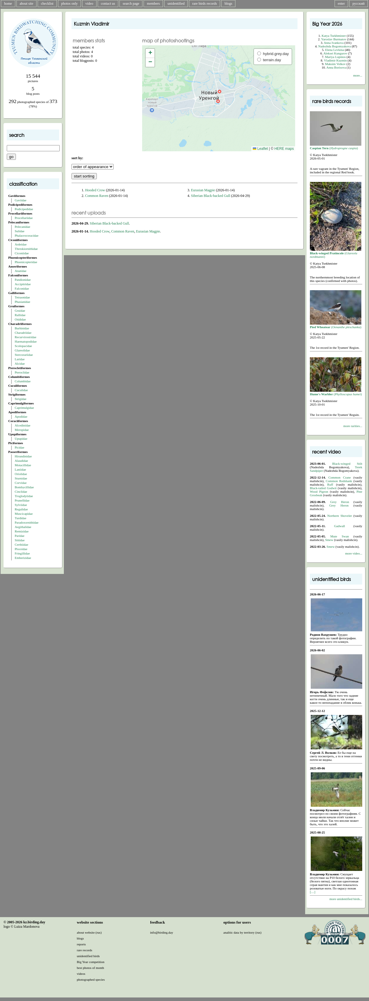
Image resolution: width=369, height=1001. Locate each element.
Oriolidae (21, 474)
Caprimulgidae (24, 407)
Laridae (20, 359)
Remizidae (22, 531)
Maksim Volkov (335, 64)
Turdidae (20, 518)
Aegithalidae (23, 527)
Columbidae (23, 381)
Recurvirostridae (25, 337)
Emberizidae (23, 558)
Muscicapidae (24, 513)
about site (26, 3)
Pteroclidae (22, 372)
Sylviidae (21, 505)
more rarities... (352, 426)
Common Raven (96, 196)
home (8, 3)
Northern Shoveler (339, 515)
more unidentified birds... (345, 899)
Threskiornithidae (26, 248)
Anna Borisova (336, 67)
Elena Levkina (334, 50)
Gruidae (20, 310)
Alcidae (20, 363)
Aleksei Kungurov (335, 53)
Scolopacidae (23, 346)
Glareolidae (22, 350)
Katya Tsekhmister (334, 35)
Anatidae (20, 271)
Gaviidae (20, 200)
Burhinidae (22, 328)
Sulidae (19, 231)
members (153, 3)
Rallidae (20, 315)
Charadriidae (23, 332)
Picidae (19, 447)
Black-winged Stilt (347, 463)
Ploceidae (21, 549)
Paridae (19, 535)
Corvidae (20, 482)
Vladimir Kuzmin (335, 60)
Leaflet (260, 149)
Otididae (20, 319)
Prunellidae (22, 500)
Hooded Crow (95, 190)
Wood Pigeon (319, 491)
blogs (228, 3)
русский (359, 3)
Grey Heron (339, 502)
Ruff (330, 484)
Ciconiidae (22, 253)
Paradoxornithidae (27, 522)
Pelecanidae (22, 226)
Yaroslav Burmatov (333, 39)
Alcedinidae (22, 425)
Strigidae (20, 399)
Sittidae (20, 540)
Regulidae (21, 509)
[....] (312, 892)
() (335, 146)
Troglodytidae (24, 496)
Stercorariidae (24, 354)
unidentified (175, 3)
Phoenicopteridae (26, 262)
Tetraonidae (22, 297)
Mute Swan (339, 536)
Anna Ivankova (334, 42)
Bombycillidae (24, 487)
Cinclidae (21, 491)
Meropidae (22, 429)
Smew (329, 540)
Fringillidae (22, 553)
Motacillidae (23, 465)
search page (131, 3)
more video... (353, 553)
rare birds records (204, 3)
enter (341, 3)
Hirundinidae (23, 456)
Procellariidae (24, 218)
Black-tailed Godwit (323, 488)
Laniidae (20, 469)
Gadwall (339, 526)
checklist (47, 3)
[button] (219, 91)
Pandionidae (23, 279)
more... (357, 75)
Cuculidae (21, 390)
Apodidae (21, 416)
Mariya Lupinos (335, 57)
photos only (69, 3)
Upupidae (21, 438)
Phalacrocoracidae (27, 235)
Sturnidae (21, 478)
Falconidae (22, 288)
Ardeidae (20, 244)
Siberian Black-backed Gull (210, 196)
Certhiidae (21, 544)
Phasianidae (22, 301)
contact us (108, 3)
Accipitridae (23, 284)
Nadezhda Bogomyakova (334, 46)
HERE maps (284, 149)
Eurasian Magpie (203, 190)
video (89, 3)
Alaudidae (21, 460)
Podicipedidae (24, 209)
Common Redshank (339, 481)
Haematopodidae (26, 341)
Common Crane (339, 477)
